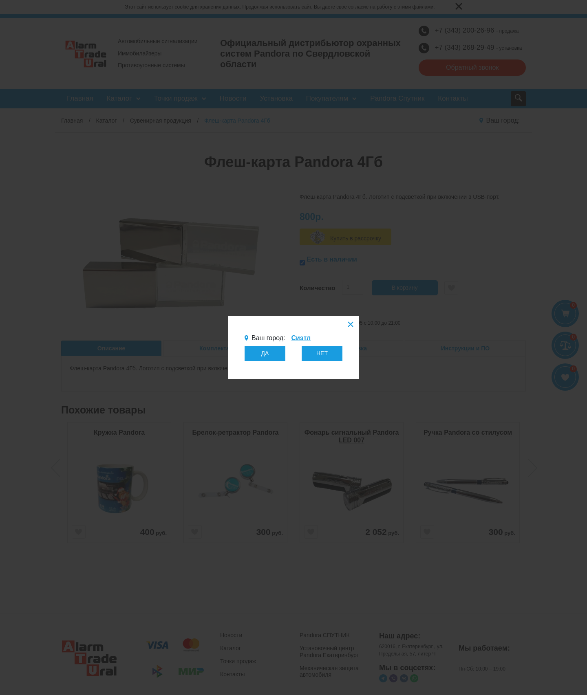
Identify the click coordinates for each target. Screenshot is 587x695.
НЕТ (322, 353)
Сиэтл (301, 337)
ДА (265, 353)
